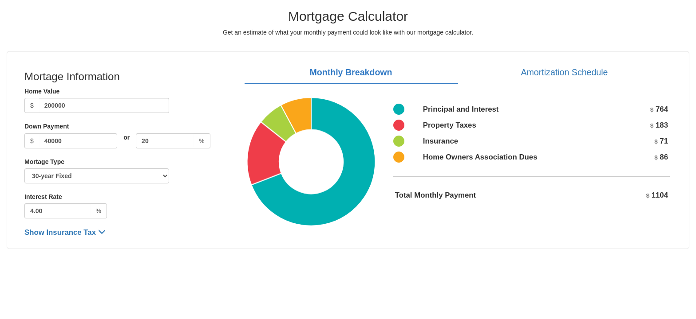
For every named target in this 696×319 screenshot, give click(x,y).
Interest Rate (43, 196)
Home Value (41, 91)
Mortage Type (44, 161)
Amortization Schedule (564, 72)
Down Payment (46, 126)
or (126, 137)
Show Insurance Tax (65, 232)
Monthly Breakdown (350, 72)
